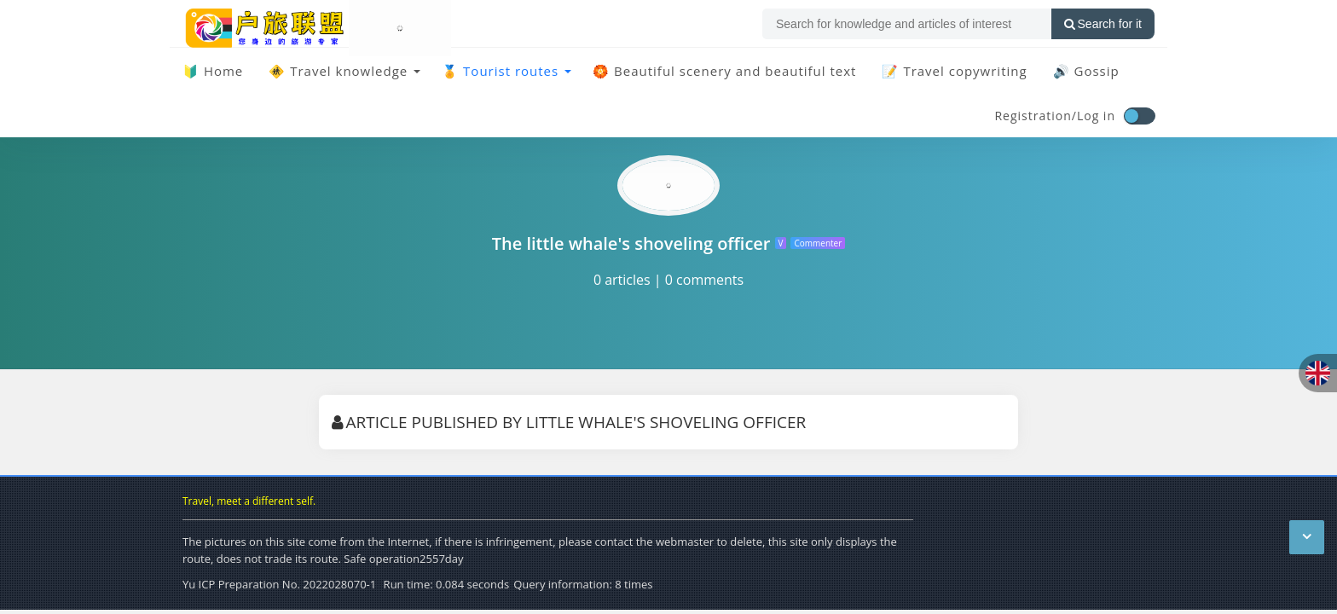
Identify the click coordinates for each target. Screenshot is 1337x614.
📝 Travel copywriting (954, 70)
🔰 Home (212, 70)
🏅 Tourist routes (500, 70)
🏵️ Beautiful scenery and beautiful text (724, 70)
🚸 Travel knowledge (338, 70)
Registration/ (1035, 115)
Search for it (1103, 24)
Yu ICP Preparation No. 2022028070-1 (279, 584)
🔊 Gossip (1086, 70)
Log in (1096, 115)
